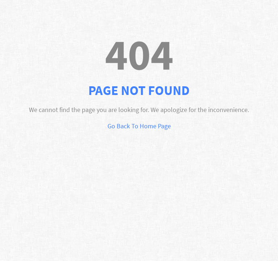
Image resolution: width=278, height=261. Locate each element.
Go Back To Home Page (139, 126)
